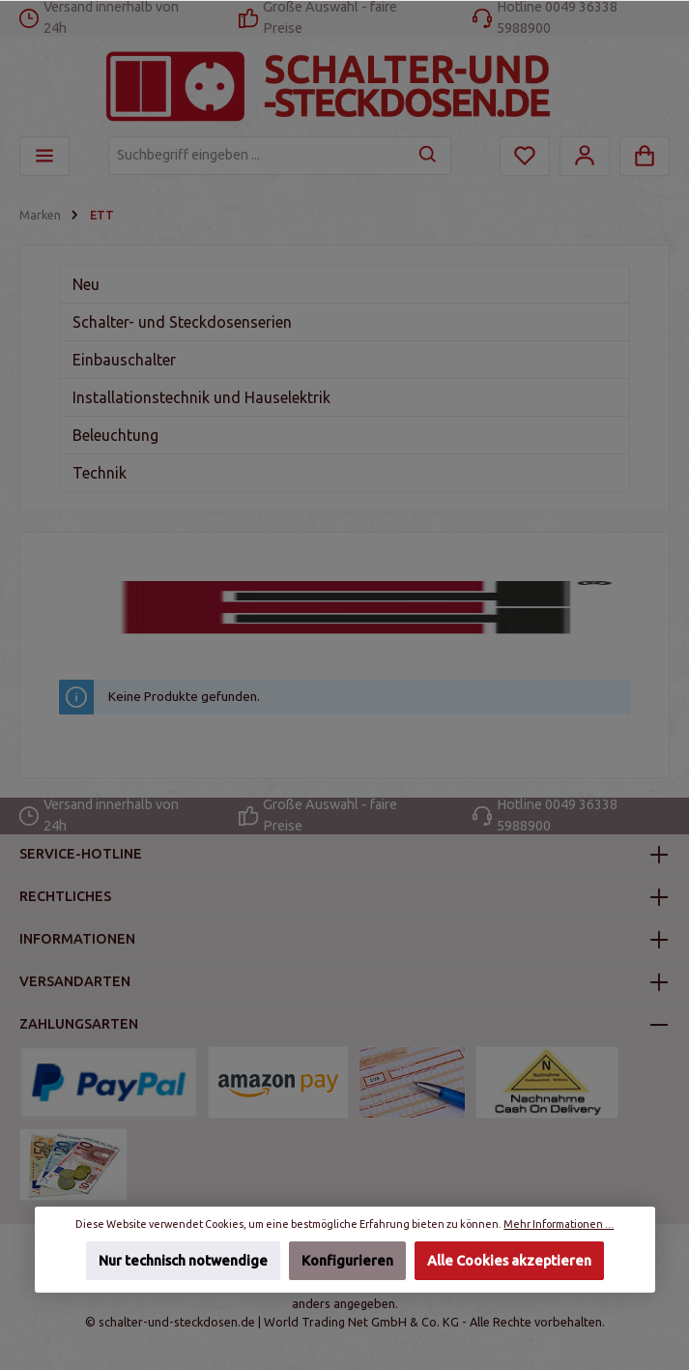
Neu (86, 284)
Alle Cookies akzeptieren (509, 1260)
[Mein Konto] (585, 156)
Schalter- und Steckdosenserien (182, 322)
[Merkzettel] (525, 156)
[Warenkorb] (644, 156)
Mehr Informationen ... (558, 1224)
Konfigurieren (347, 1260)
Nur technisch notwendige (182, 1260)
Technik (99, 472)
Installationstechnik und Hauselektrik (201, 397)
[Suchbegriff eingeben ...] (257, 155)
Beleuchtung (115, 435)
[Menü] (44, 156)
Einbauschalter (124, 359)
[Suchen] (428, 155)
